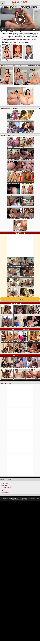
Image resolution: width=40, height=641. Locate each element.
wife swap (33, 39)
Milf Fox (20, 2)
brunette (16, 39)
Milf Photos (5, 483)
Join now (20, 299)
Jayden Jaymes (12, 42)
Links (3, 489)
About (3, 491)
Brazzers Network (9, 7)
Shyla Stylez (20, 42)
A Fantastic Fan (18, 31)
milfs (12, 39)
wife (29, 39)
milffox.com (13, 498)
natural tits (8, 39)
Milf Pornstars (5, 485)
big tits (21, 39)
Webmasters (5, 492)
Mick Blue (25, 42)
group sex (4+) (5, 41)
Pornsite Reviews (6, 487)
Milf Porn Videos (6, 482)
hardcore (25, 39)
